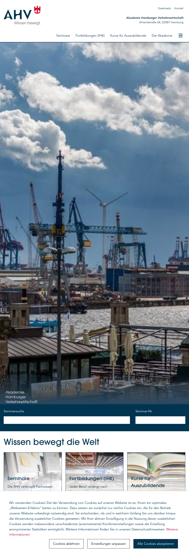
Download (164, 8)
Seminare (63, 36)
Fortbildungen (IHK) (90, 36)
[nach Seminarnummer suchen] (160, 420)
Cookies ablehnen (66, 544)
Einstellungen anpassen (108, 544)
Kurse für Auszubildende (128, 36)
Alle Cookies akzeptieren (155, 544)
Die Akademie (162, 36)
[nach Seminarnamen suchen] (67, 420)
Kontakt (178, 8)
